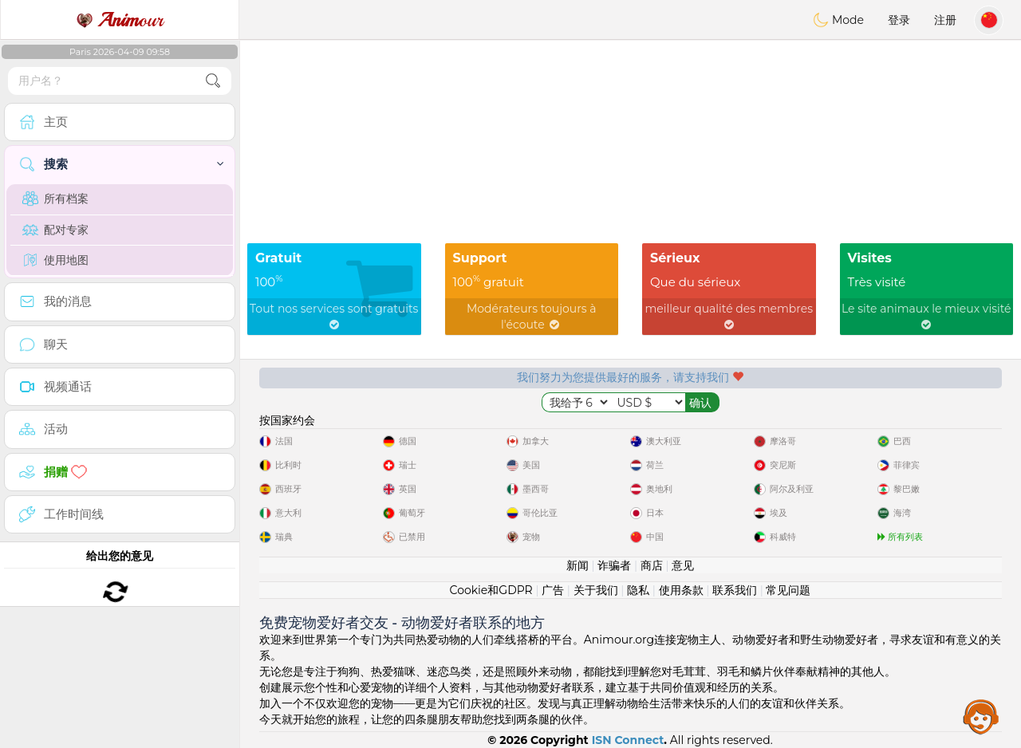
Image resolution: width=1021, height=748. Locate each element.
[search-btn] (213, 81)
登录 (899, 20)
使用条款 (681, 590)
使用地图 (55, 260)
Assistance (981, 716)
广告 (553, 590)
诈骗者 (614, 565)
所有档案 (55, 199)
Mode (838, 20)
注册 (945, 20)
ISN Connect (628, 740)
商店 (652, 565)
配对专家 (55, 230)
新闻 (577, 565)
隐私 (638, 590)
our (120, 20)
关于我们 (596, 590)
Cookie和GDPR (491, 590)
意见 (683, 565)
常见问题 (788, 590)
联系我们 (734, 590)
